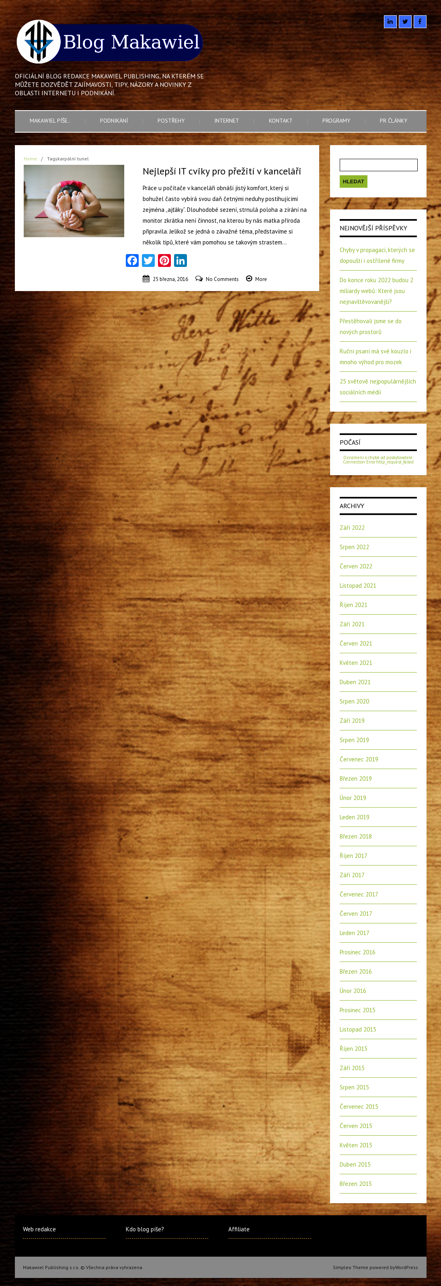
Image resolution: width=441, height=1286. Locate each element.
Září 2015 (352, 1068)
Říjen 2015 (353, 1048)
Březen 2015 (356, 1184)
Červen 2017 (356, 913)
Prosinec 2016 (357, 952)
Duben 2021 (355, 682)
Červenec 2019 (359, 759)
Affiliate (239, 1229)
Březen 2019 (356, 778)
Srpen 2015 (354, 1087)
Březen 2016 (356, 971)
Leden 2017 (354, 933)
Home (30, 159)
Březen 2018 (356, 836)
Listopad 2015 (358, 1029)
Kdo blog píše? (145, 1229)
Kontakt (281, 120)
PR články (393, 120)
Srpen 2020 (354, 701)
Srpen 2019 (354, 740)
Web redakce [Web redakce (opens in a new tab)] (39, 1229)
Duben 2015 (355, 1164)
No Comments (222, 279)
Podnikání (114, 120)
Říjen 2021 (353, 605)
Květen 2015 (356, 1145)
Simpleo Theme (350, 1267)
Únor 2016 (353, 991)
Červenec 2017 (359, 894)
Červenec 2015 (359, 1106)
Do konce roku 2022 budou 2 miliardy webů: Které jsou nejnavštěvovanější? (376, 291)
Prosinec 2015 (357, 1010)
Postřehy (171, 120)
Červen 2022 (356, 566)
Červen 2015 (356, 1126)
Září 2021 (352, 624)
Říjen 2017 (353, 855)
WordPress (406, 1267)
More (261, 279)
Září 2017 (352, 875)
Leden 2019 (354, 817)
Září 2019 (352, 720)
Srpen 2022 (354, 547)
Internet (226, 120)
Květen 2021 (356, 663)
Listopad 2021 (358, 585)
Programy (336, 120)
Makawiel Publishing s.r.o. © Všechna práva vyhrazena (82, 1267)
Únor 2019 (353, 798)
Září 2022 (352, 527)
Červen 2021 (356, 643)
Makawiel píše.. (50, 120)
